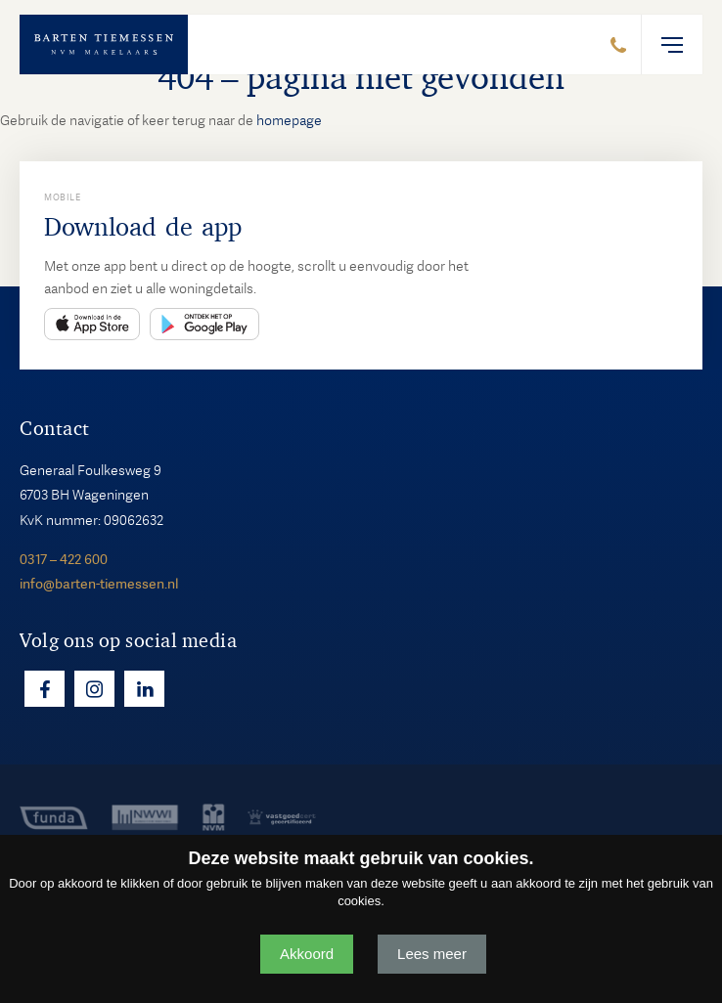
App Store (92, 324)
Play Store (204, 324)
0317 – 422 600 (64, 559)
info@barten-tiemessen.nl (99, 583)
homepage (289, 120)
